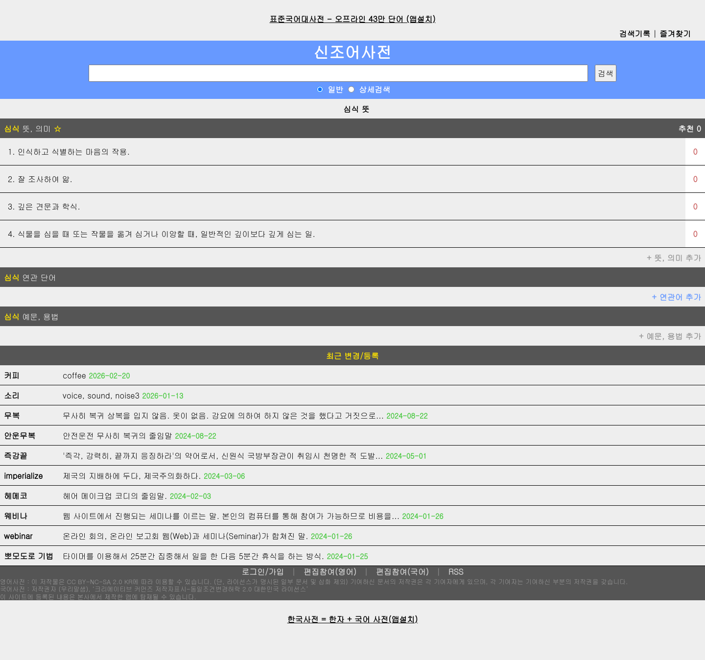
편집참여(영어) (330, 571)
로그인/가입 (262, 571)
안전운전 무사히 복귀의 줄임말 (117, 435)
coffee (74, 375)
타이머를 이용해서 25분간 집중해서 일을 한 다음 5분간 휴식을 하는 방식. (193, 556)
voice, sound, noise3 (101, 395)
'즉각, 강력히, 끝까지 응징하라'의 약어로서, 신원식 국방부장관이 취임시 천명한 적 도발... (223, 455)
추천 (689, 128)
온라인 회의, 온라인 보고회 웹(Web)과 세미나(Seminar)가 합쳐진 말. (185, 536)
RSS (456, 571)
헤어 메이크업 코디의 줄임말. (115, 495)
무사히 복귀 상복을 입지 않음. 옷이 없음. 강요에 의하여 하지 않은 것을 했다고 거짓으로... (223, 415)
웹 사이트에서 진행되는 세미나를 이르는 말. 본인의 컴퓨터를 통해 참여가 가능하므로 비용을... (231, 515)
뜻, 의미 (32, 128)
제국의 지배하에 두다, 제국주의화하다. (132, 475)
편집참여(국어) (402, 571)
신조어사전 (352, 52)
